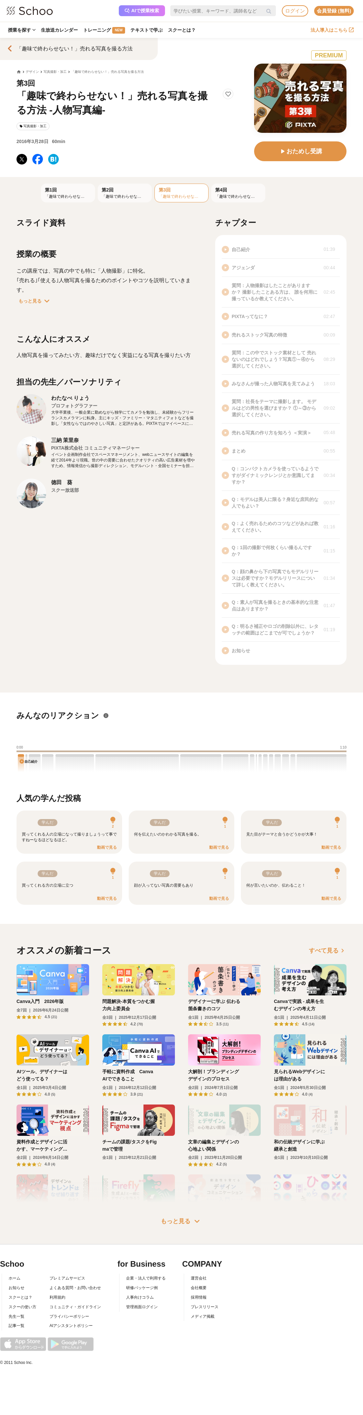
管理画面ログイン (142, 1307)
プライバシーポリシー (69, 1316)
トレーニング (104, 30)
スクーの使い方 (22, 1307)
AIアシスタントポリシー (71, 1325)
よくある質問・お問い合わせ (75, 1287)
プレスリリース (204, 1307)
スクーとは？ (182, 30)
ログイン (295, 11)
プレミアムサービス (67, 1278)
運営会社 (199, 1278)
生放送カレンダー (59, 30)
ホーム (14, 1278)
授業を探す (22, 30)
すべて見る (327, 951)
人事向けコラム (140, 1297)
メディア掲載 (202, 1316)
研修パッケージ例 (142, 1287)
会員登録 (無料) (334, 11)
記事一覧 (16, 1325)
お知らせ (16, 1287)
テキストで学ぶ (146, 30)
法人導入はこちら (332, 30)
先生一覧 (16, 1316)
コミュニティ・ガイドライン (75, 1307)
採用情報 (199, 1297)
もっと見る (35, 301)
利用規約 (57, 1297)
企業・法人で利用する (146, 1278)
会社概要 (199, 1287)
